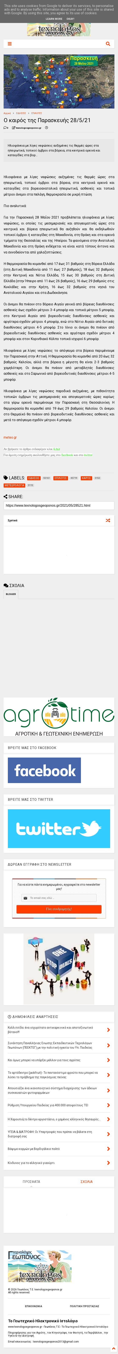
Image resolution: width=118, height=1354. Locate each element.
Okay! (70, 18)
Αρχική (7, 113)
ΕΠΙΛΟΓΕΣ (36, 113)
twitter (88, 455)
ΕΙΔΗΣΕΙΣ (21, 113)
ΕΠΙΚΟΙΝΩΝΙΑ (33, 1306)
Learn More (54, 18)
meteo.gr (10, 437)
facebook (67, 455)
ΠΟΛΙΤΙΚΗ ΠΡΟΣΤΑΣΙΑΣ (84, 1306)
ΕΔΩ (56, 449)
